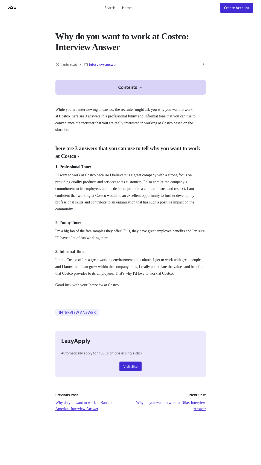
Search (110, 7)
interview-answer (103, 64)
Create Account (236, 7)
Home (127, 7)
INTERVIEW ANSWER (77, 312)
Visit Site (131, 366)
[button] (204, 64)
